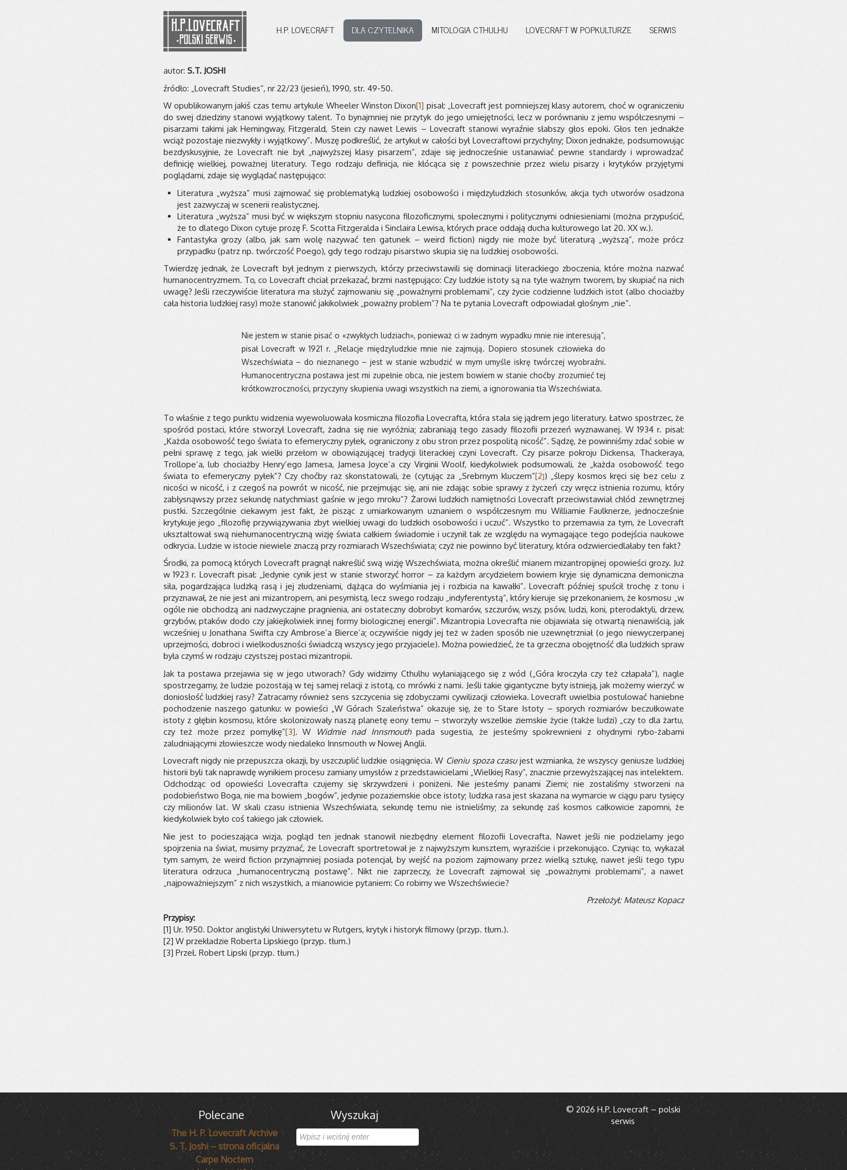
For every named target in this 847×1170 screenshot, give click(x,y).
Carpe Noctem (224, 1159)
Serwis (662, 29)
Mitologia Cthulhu (470, 29)
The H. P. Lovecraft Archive (224, 1132)
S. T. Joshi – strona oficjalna (224, 1146)
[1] (420, 105)
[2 (540, 476)
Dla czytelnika (383, 29)
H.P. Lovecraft (305, 29)
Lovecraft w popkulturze (579, 29)
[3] (290, 731)
